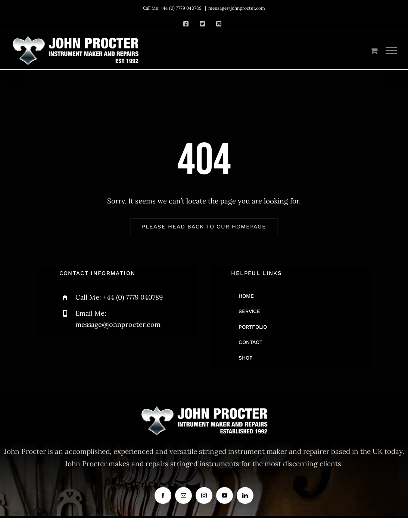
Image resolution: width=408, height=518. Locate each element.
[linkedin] (245, 495)
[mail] (183, 495)
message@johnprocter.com (236, 8)
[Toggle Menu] (391, 50)
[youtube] (224, 495)
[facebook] (163, 495)
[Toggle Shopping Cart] (374, 50)
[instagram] (204, 495)
